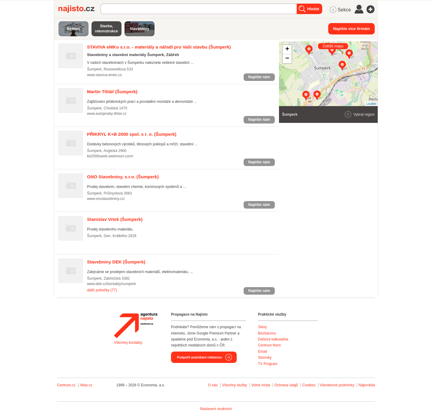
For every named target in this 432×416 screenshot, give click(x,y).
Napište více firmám (351, 28)
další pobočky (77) (102, 290)
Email (262, 351)
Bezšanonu (267, 333)
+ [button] (287, 49)
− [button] (287, 58)
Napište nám (259, 77)
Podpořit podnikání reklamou (199, 357)
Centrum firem (269, 345)
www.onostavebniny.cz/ (106, 199)
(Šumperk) (159, 46)
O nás (213, 385)
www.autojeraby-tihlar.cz (106, 113)
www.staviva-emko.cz (104, 75)
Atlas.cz (86, 385)
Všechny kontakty (128, 342)
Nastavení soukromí (216, 409)
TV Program (268, 364)
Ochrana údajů (286, 385)
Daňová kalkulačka (273, 339)
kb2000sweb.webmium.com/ (110, 156)
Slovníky (265, 357)
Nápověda (366, 385)
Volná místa (260, 385)
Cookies (308, 385)
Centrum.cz (66, 385)
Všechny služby (235, 385)
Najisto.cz (79, 8)
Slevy (262, 327)
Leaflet (371, 103)
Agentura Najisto (135, 325)
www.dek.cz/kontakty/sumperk (111, 284)
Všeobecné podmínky (337, 385)
